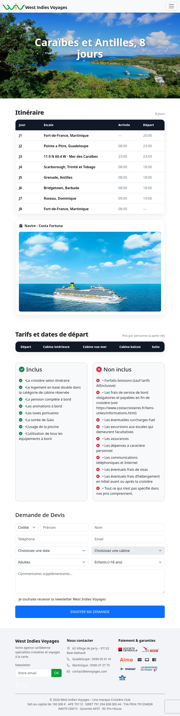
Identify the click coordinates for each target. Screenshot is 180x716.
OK (56, 673)
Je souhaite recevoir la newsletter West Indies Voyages (62, 599)
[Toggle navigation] (171, 6)
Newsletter (23, 665)
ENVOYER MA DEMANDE (90, 611)
